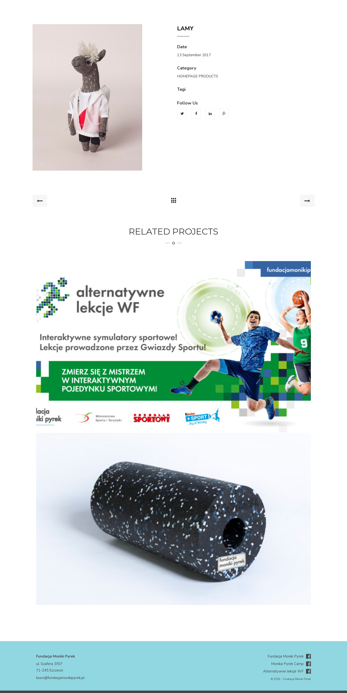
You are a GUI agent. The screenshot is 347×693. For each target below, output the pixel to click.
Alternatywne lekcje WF (287, 671)
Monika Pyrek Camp (291, 663)
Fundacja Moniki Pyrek (289, 656)
